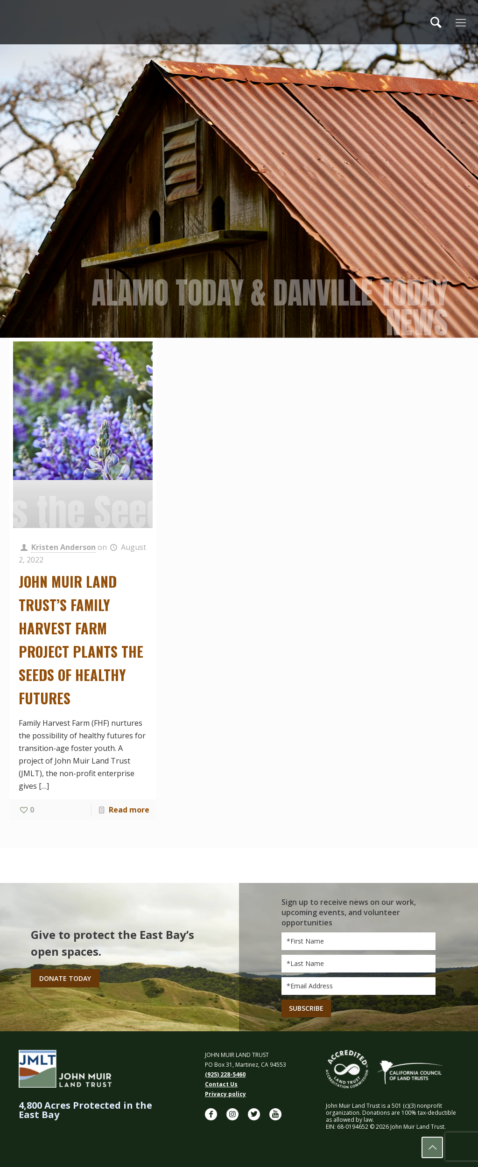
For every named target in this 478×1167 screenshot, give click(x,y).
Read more (129, 810)
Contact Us (221, 1084)
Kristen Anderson (63, 547)
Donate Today (65, 978)
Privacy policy (225, 1094)
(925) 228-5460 (225, 1074)
